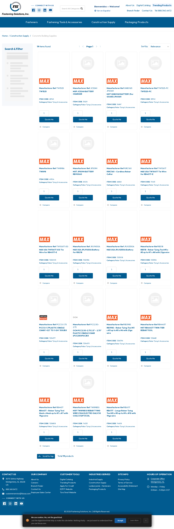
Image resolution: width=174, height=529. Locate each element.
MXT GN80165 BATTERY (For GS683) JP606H (120, 95)
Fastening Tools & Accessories (64, 22)
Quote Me (49, 119)
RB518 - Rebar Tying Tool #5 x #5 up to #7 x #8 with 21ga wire (155, 251)
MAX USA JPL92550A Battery (120, 250)
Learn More (134, 520)
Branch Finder (133, 10)
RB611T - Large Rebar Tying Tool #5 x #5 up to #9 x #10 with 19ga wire (121, 413)
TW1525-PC (146, 91)
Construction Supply (103, 22)
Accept (120, 520)
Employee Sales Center (41, 492)
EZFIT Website (66, 489)
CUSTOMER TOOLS (70, 474)
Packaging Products (136, 22)
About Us (130, 5)
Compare (44, 127)
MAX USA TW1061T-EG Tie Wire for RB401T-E (51, 251)
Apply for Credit (67, 486)
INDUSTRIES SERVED (99, 474)
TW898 (42, 171)
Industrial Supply (96, 479)
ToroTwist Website (68, 492)
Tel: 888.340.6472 (163, 10)
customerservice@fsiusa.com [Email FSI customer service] (18, 494)
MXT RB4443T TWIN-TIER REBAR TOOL (152, 329)
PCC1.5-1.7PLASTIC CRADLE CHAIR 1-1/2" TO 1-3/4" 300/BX (53, 329)
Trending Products (162, 5)
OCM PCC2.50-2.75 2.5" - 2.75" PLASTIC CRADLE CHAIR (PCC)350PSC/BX (87, 333)
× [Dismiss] (145, 520)
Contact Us (147, 10)
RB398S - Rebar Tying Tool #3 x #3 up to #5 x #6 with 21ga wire (120, 330)
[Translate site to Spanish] (102, 10)
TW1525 (43, 91)
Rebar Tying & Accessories (57, 102)
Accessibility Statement (128, 486)
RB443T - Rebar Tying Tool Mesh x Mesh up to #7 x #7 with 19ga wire (53, 413)
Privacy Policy (124, 479)
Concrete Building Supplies (44, 35)
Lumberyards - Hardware (100, 486)
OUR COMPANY (39, 474)
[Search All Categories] (72, 8)
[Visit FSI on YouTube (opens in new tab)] (50, 10)
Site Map (121, 489)
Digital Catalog (143, 5)
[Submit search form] (82, 8)
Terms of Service (125, 482)
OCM (75, 317)
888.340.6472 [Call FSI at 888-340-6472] (11, 489)
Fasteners (32, 22)
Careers (34, 482)
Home (5, 35)
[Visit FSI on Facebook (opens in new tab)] (33, 10)
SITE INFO (123, 474)
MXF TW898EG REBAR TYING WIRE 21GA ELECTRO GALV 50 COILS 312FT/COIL (87, 413)
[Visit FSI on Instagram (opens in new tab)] (39, 10)
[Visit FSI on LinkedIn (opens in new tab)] (44, 10)
